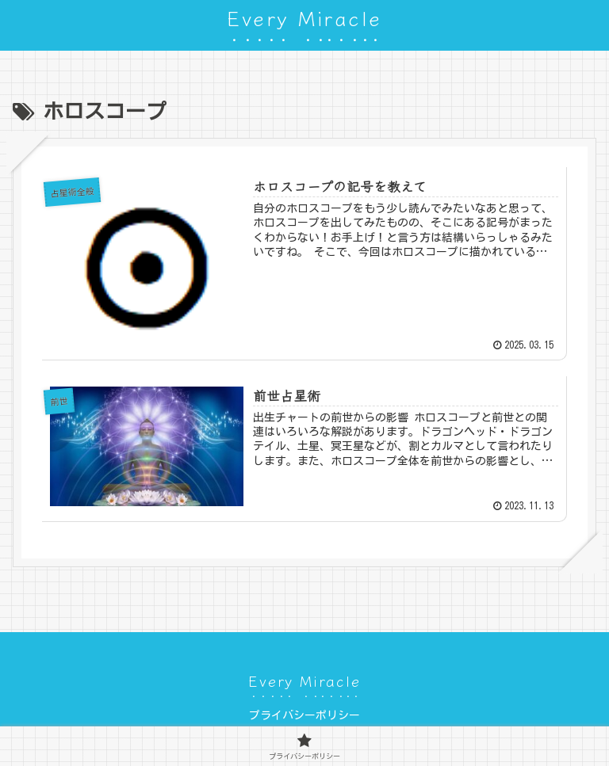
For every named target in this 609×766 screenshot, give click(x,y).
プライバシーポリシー (304, 715)
